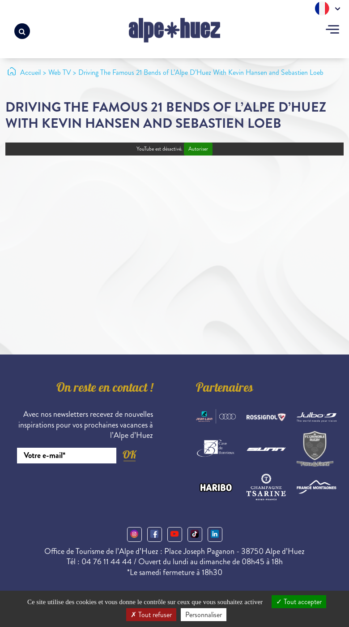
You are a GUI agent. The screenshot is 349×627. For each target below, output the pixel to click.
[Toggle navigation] (332, 30)
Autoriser (198, 149)
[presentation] (85, 488)
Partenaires (224, 389)
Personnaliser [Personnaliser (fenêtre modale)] (203, 615)
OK (129, 455)
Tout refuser (151, 615)
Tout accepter (299, 602)
